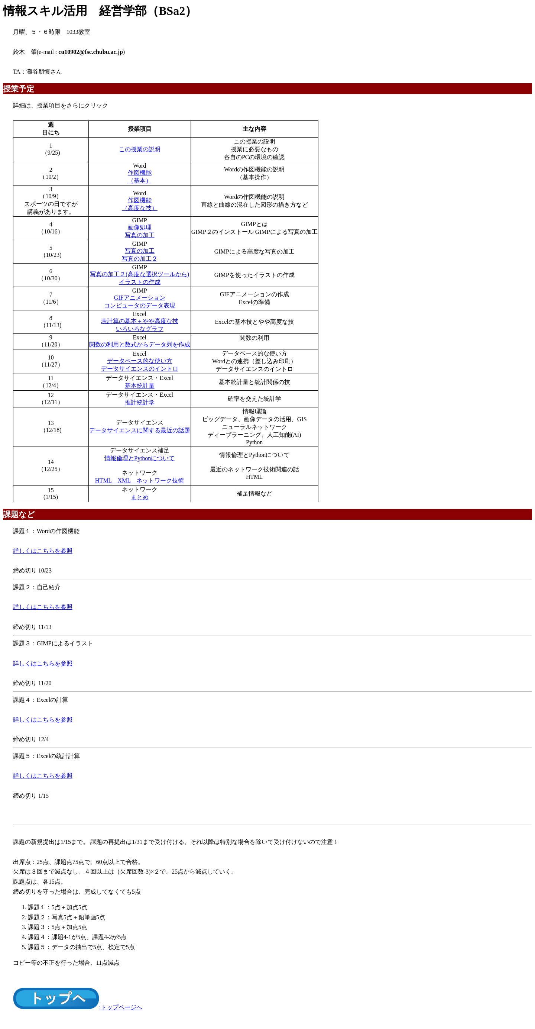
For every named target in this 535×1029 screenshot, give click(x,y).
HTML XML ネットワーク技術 (139, 480)
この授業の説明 (139, 149)
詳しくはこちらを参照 (42, 551)
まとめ (140, 497)
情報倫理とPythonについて (139, 458)
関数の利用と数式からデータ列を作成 (139, 344)
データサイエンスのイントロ (139, 368)
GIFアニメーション (139, 297)
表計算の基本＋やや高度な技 (139, 321)
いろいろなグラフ (139, 329)
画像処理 (140, 227)
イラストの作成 (139, 282)
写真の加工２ (140, 258)
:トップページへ (77, 1007)
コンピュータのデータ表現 (139, 305)
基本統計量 (140, 386)
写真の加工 (140, 235)
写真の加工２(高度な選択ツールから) (139, 274)
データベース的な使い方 (139, 361)
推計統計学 (140, 402)
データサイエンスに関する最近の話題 (139, 430)
